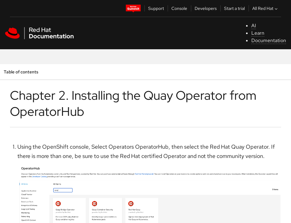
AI (253, 25)
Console (179, 8)
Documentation (268, 40)
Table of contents (20, 72)
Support (156, 8)
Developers (206, 8)
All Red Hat (265, 8)
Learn (257, 33)
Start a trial (234, 8)
